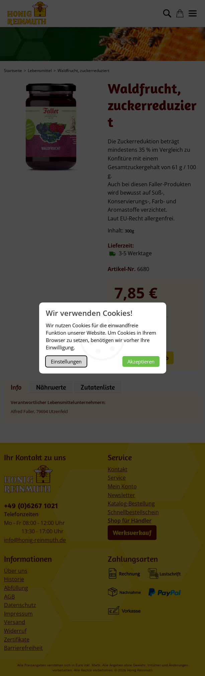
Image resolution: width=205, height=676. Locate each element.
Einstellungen (66, 361)
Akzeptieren (141, 361)
